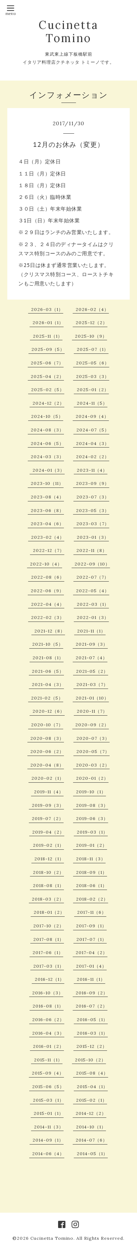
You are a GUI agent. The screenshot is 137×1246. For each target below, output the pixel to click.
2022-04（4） (47, 604)
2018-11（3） (91, 858)
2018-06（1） (91, 885)
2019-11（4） (49, 791)
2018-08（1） (48, 885)
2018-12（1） (49, 858)
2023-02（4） (47, 537)
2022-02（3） (47, 617)
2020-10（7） (47, 724)
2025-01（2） (93, 389)
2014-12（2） (91, 1113)
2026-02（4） (92, 309)
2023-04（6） (47, 523)
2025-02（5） (47, 389)
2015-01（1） (49, 1113)
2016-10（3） (47, 992)
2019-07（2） (48, 818)
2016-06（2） (48, 1019)
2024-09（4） (92, 416)
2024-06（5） (47, 443)
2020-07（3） (93, 738)
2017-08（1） (48, 939)
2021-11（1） (91, 631)
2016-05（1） (92, 1019)
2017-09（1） (91, 925)
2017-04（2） (91, 952)
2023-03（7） (92, 523)
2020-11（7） (92, 711)
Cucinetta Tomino (68, 31)
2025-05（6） (92, 363)
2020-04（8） (47, 765)
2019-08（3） (92, 805)
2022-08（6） (47, 577)
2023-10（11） (47, 483)
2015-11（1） (48, 1060)
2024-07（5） (92, 430)
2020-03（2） (93, 765)
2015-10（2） (90, 1060)
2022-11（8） (91, 550)
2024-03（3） (47, 456)
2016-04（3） (48, 1033)
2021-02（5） (47, 698)
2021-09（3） (92, 644)
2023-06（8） (47, 510)
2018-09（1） (91, 872)
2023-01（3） (93, 537)
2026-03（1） (47, 309)
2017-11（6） (91, 912)
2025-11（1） (47, 336)
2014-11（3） (49, 1127)
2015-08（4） (92, 1073)
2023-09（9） (92, 483)
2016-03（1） (92, 1033)
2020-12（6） (49, 711)
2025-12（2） (91, 322)
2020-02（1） (47, 778)
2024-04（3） (92, 443)
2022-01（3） (93, 617)
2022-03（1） (93, 604)
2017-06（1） (48, 952)
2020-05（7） (93, 751)
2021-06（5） (48, 671)
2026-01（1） (48, 322)
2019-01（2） (91, 845)
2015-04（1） (92, 1086)
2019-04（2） (48, 832)
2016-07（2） (91, 1006)
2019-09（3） (48, 805)
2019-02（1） (48, 845)
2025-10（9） (91, 336)
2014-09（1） (48, 1140)
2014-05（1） (92, 1153)
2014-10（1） (91, 1127)
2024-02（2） (92, 456)
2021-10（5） (47, 644)
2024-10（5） (47, 416)
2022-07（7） (92, 577)
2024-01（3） (49, 470)
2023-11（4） (92, 470)
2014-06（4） (48, 1153)
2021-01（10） (92, 698)
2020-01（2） (92, 778)
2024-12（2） (48, 403)
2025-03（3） (92, 376)
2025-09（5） (48, 349)
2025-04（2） (47, 376)
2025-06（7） (47, 363)
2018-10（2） (48, 872)
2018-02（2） (92, 899)
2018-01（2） (49, 912)
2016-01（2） (48, 1046)
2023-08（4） (47, 497)
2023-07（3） (92, 497)
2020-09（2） (92, 724)
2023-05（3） (92, 510)
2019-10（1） (91, 791)
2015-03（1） (48, 1100)
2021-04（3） (48, 684)
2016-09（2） (92, 992)
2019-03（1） (92, 832)
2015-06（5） (48, 1086)
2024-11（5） (92, 403)
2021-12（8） (49, 631)
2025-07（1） (93, 349)
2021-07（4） (91, 657)
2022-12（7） (48, 550)
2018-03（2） (48, 899)
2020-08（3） (47, 738)
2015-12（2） (91, 1046)
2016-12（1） (49, 979)
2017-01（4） (91, 966)
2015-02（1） (91, 1100)
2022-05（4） (92, 590)
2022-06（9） (47, 590)
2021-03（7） (92, 684)
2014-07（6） (91, 1140)
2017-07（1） (91, 939)
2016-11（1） (91, 979)
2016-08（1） (48, 1006)
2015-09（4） (48, 1073)
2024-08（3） (47, 430)
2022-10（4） (46, 564)
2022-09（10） (92, 564)
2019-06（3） (92, 818)
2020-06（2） (47, 751)
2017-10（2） (48, 925)
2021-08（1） (48, 657)
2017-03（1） (48, 966)
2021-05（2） (92, 671)
